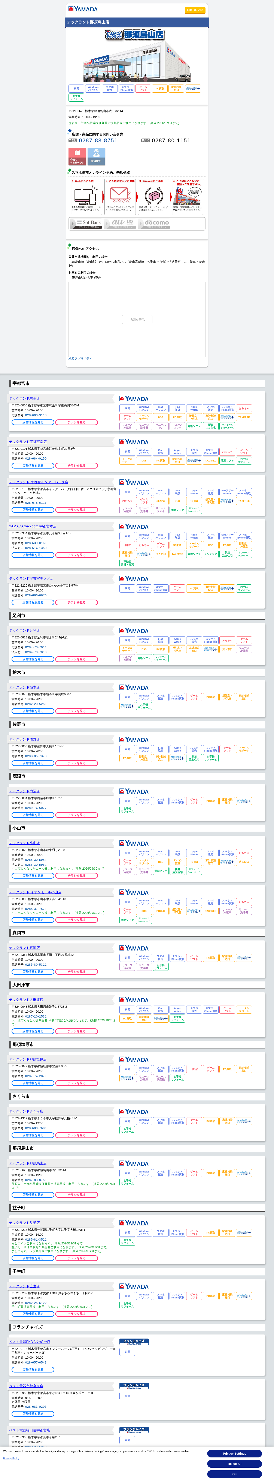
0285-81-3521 (36, 1239)
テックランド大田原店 (26, 1000)
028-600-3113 (36, 415)
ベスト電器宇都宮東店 (26, 1386)
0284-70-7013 (36, 652)
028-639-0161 (36, 543)
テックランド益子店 (24, 1223)
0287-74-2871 (36, 1076)
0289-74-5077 (36, 808)
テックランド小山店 (24, 843)
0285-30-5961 (36, 864)
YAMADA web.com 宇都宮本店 (33, 526)
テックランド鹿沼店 (24, 791)
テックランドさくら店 (26, 1111)
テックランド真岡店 (24, 948)
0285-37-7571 (36, 909)
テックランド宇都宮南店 (28, 442)
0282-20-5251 (36, 704)
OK (234, 1474)
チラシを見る (77, 422)
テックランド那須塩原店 (28, 1059)
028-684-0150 (36, 458)
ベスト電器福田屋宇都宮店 (29, 1430)
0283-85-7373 (36, 756)
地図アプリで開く (80, 358)
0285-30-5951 (36, 859)
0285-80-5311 (36, 964)
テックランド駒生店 (24, 398)
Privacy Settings (234, 1453)
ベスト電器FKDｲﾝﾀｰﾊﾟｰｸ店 (29, 1342)
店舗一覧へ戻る (195, 10)
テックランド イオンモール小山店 (35, 892)
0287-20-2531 (36, 1016)
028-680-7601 (36, 1128)
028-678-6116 (36, 502)
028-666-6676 (36, 595)
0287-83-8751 (98, 140)
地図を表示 (137, 319)
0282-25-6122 (36, 1303)
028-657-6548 (36, 1362)
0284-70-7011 (36, 647)
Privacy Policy (11, 1458)
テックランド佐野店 (24, 739)
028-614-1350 (36, 548)
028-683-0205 (36, 1406)
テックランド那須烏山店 (28, 1163)
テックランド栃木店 (24, 687)
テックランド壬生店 (24, 1286)
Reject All (234, 1464)
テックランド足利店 (24, 630)
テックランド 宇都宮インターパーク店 (38, 482)
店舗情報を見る (32, 422)
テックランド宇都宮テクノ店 (31, 578)
